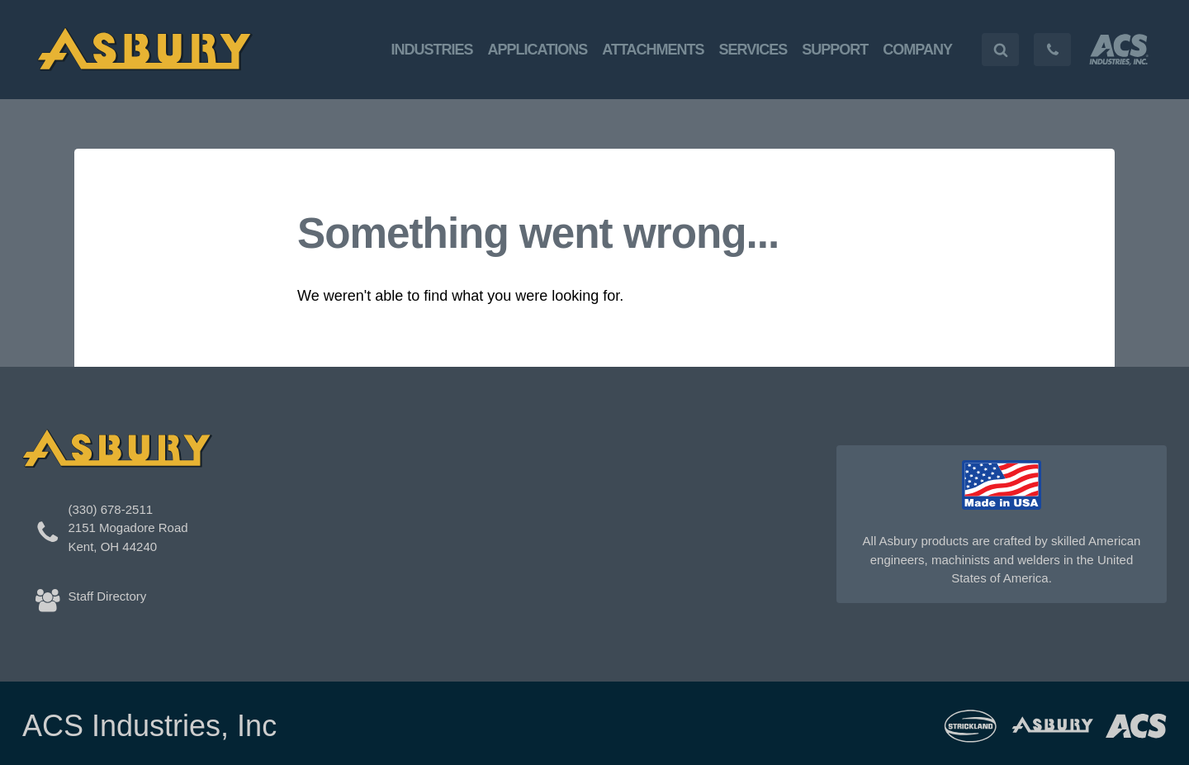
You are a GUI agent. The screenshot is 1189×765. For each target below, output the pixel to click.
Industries (432, 49)
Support (835, 49)
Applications (538, 49)
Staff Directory (108, 596)
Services (753, 49)
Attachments (652, 49)
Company (917, 49)
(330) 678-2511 (111, 509)
